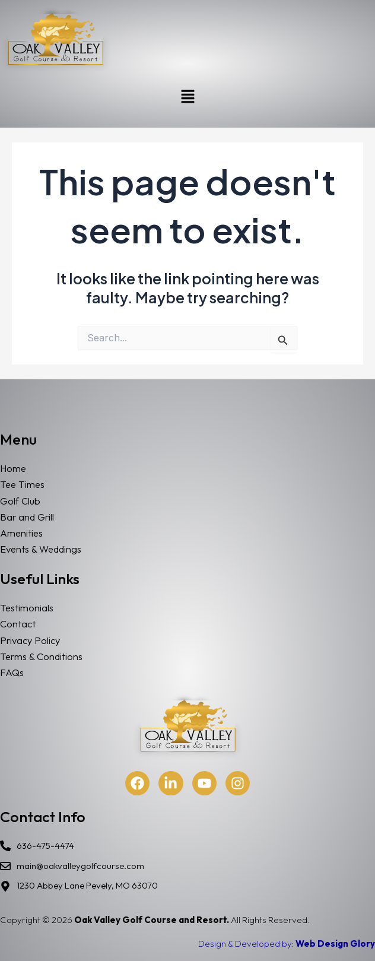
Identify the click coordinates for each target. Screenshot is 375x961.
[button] (187, 97)
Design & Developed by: (286, 943)
